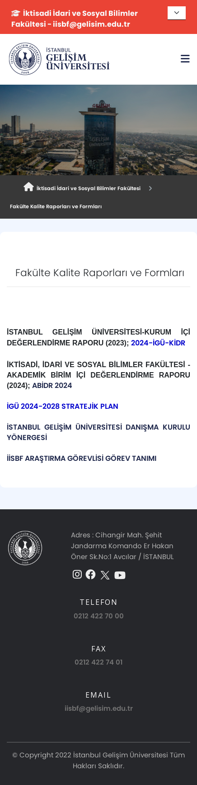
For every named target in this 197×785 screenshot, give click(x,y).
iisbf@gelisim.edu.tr (99, 708)
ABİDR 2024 (53, 385)
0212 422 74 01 (98, 662)
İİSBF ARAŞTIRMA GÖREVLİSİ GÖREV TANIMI (81, 458)
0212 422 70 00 (99, 616)
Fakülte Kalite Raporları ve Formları (54, 206)
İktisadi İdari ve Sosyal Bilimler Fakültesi (82, 187)
